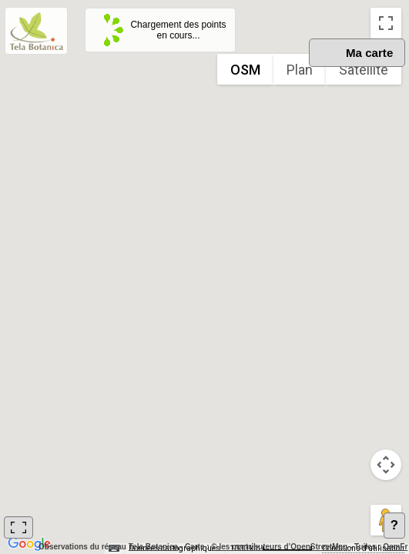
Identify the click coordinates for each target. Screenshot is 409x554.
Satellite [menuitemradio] (363, 70)
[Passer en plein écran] (385, 23)
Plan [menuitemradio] (300, 70)
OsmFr (395, 546)
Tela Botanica (153, 546)
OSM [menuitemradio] (245, 70)
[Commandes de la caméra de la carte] (385, 464)
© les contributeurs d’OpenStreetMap (279, 546)
